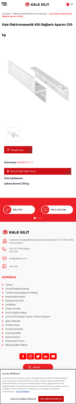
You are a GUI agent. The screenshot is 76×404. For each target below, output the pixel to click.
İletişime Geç (17, 150)
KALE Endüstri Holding (15, 312)
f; (23, 356)
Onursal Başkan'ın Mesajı (17, 288)
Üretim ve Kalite (13, 308)
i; (30, 356)
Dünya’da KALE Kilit (14, 300)
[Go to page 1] (35, 218)
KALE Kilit (17, 209)
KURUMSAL (9, 277)
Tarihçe (8, 284)
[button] (38, 115)
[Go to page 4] (41, 218)
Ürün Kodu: (10, 162)
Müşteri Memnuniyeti (15, 296)
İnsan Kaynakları (13, 333)
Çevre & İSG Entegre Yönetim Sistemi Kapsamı (27, 316)
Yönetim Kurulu (12, 325)
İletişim (36, 367)
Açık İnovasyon (12, 337)
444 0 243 (13, 252)
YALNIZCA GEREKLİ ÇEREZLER (23, 399)
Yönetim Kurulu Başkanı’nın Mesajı (21, 292)
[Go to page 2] (37, 218)
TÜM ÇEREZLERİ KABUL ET (51, 399)
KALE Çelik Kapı (58, 209)
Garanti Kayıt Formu (15, 341)
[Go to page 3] (39, 218)
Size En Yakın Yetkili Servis (23, 171)
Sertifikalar (10, 304)
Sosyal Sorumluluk (14, 329)
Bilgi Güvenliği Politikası (16, 345)
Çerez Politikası (23, 392)
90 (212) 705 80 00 (17, 249)
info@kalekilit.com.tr (18, 258)
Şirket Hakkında (12, 321)
